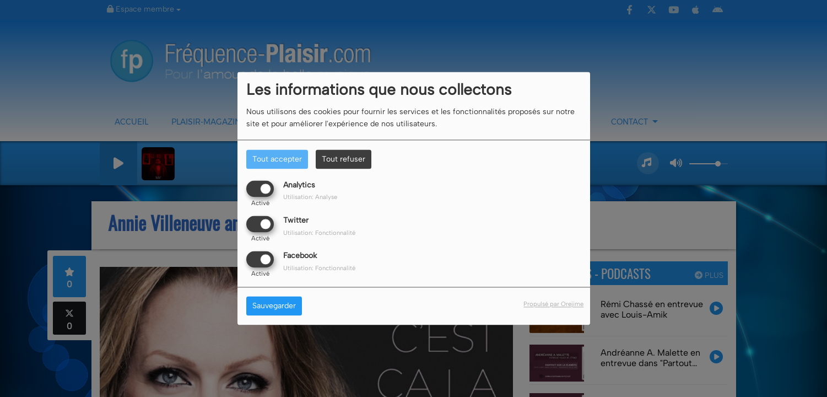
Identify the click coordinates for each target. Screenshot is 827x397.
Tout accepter (277, 159)
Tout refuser (343, 159)
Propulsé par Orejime (553, 304)
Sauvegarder (274, 306)
